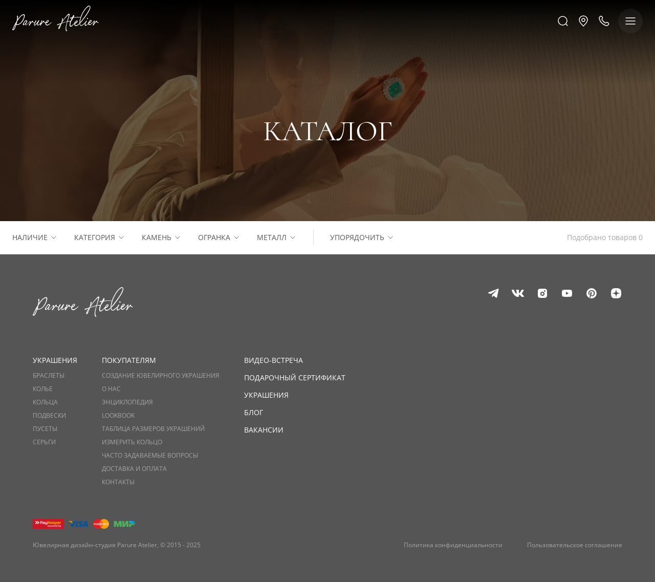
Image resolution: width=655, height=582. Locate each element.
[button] (583, 21)
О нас (111, 389)
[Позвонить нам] (604, 21)
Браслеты (48, 376)
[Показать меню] (630, 21)
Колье (43, 389)
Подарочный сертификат (294, 377)
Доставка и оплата (134, 469)
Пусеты (45, 429)
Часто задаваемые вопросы (150, 455)
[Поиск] (563, 21)
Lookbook (118, 416)
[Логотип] (55, 21)
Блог (253, 412)
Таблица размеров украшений (153, 429)
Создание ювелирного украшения (161, 376)
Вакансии (263, 430)
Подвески (49, 416)
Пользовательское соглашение (574, 545)
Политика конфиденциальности (453, 545)
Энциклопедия (127, 402)
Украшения (266, 395)
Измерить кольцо (132, 442)
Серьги (44, 442)
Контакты (118, 482)
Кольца (45, 402)
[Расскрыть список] (54, 237)
